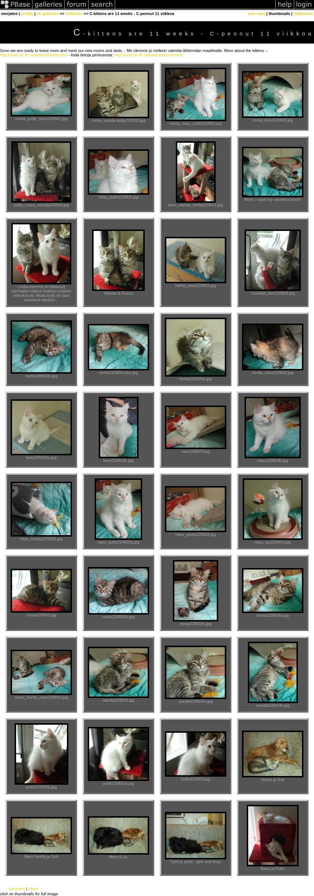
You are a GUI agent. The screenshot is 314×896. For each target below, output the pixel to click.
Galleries (73, 13)
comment (16, 888)
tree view (256, 13)
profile (27, 13)
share (34, 888)
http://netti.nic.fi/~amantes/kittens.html (33, 55)
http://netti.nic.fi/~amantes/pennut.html (148, 55)
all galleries (47, 13)
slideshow (303, 13)
